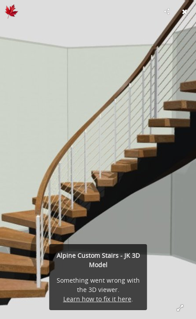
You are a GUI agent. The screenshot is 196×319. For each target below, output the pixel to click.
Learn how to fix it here (97, 299)
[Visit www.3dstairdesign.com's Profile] (11, 11)
